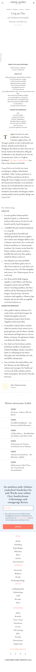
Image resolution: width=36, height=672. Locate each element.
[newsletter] (25, 654)
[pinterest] (20, 654)
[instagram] (15, 654)
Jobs (18, 633)
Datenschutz (18, 640)
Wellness (18, 573)
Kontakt (18, 616)
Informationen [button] (18, 608)
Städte (18, 536)
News (18, 602)
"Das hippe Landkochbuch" (19, 160)
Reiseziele (18, 570)
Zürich (18, 558)
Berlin (18, 541)
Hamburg (18, 544)
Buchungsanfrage (18, 580)
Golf (18, 596)
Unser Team (18, 620)
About (18, 613)
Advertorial (18, 25)
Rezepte (18, 599)
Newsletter (18, 623)
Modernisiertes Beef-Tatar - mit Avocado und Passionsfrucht (21, 467)
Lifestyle (18, 583)
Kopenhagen (18, 548)
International (18, 562)
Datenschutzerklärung (22, 518)
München (18, 551)
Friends (18, 637)
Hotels (18, 577)
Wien (18, 555)
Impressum (18, 644)
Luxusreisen (18, 565)
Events (18, 626)
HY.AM (29, 660)
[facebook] (10, 654)
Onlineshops (18, 592)
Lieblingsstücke (18, 589)
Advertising (18, 630)
